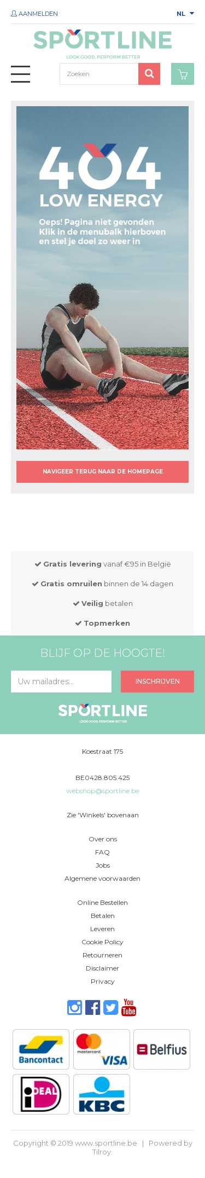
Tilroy (101, 1151)
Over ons (103, 839)
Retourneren (102, 955)
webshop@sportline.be (102, 791)
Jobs (103, 865)
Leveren (102, 929)
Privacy (103, 981)
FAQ (102, 852)
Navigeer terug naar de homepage (103, 471)
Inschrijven (158, 681)
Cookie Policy (102, 942)
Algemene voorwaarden (102, 878)
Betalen (103, 915)
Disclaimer (102, 968)
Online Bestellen (102, 902)
